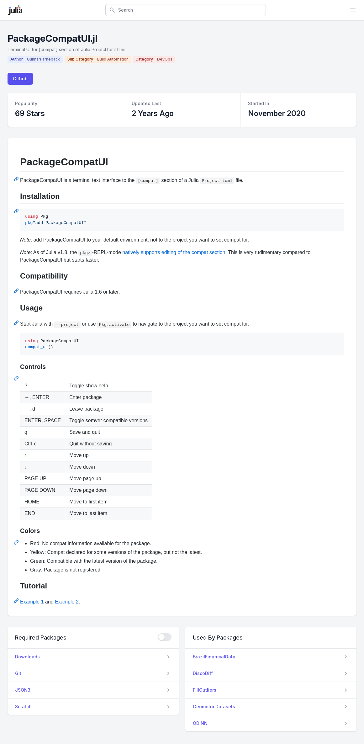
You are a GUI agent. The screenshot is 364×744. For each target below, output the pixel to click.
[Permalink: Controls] (17, 378)
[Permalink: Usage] (17, 322)
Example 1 (32, 601)
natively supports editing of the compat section (173, 252)
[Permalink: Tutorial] (17, 600)
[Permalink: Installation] (17, 211)
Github (20, 78)
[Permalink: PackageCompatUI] (17, 179)
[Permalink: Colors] (17, 542)
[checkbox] (164, 637)
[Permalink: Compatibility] (17, 290)
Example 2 (67, 601)
